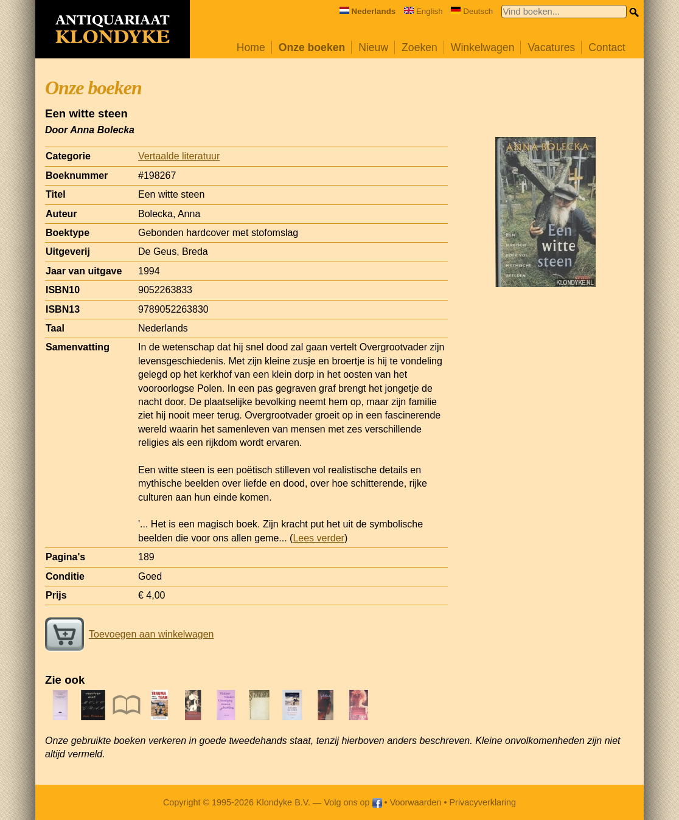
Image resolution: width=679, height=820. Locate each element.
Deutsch (472, 11)
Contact (606, 47)
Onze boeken (312, 47)
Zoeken (419, 47)
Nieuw (373, 47)
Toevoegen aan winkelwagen (129, 634)
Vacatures (551, 47)
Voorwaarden (416, 802)
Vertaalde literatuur (179, 156)
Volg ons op (352, 802)
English (423, 11)
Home (251, 47)
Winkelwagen (483, 47)
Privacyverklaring (483, 802)
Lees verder (318, 538)
